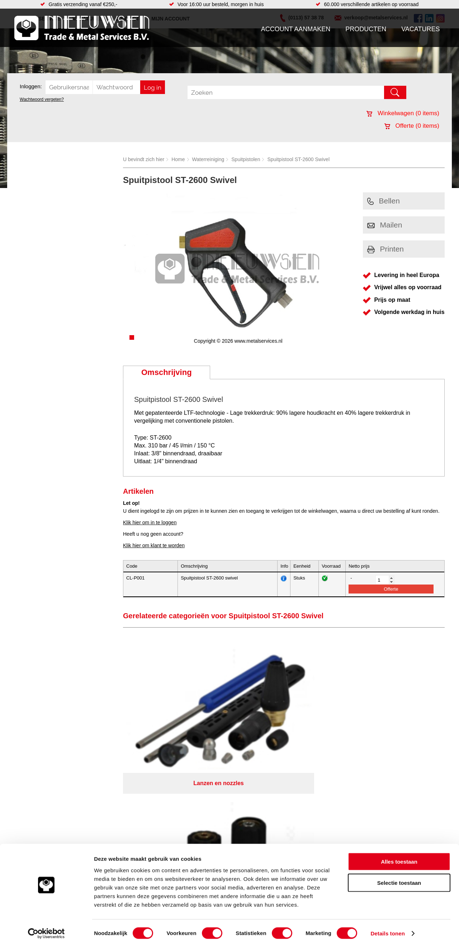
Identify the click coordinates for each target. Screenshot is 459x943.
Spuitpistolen (245, 159)
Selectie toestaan (399, 878)
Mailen (384, 225)
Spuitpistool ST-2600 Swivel (298, 159)
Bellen (383, 201)
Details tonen (387, 929)
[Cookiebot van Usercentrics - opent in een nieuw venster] (46, 929)
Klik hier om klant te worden (154, 545)
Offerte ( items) (411, 125)
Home (178, 159)
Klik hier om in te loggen (149, 522)
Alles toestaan (399, 857)
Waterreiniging (208, 159)
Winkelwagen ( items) (402, 113)
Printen (385, 249)
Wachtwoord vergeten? (42, 99)
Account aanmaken (296, 29)
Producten (365, 29)
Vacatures (420, 29)
